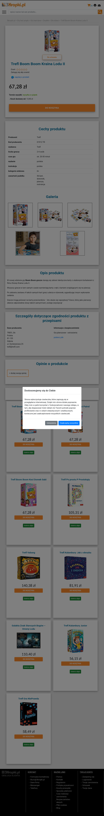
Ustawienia (51, 423)
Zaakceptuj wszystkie (69, 423)
